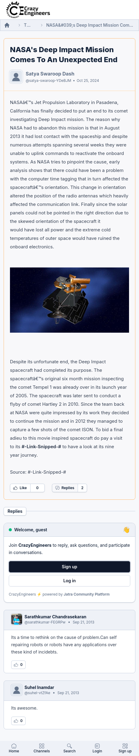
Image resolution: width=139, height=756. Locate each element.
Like (20, 488)
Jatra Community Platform (87, 594)
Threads (28, 25)
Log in (69, 580)
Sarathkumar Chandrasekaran (55, 616)
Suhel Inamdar (39, 687)
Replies (64, 488)
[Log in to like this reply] (18, 664)
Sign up (69, 566)
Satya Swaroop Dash (50, 74)
